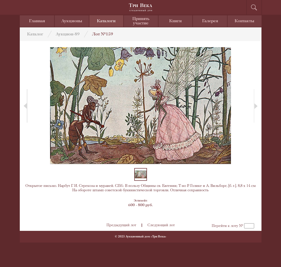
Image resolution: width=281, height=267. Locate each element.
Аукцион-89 (68, 34)
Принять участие (140, 21)
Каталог (35, 34)
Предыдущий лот (121, 225)
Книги (175, 21)
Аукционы (71, 21)
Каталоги (106, 21)
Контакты (244, 21)
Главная (37, 21)
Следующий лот (161, 225)
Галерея (210, 21)
